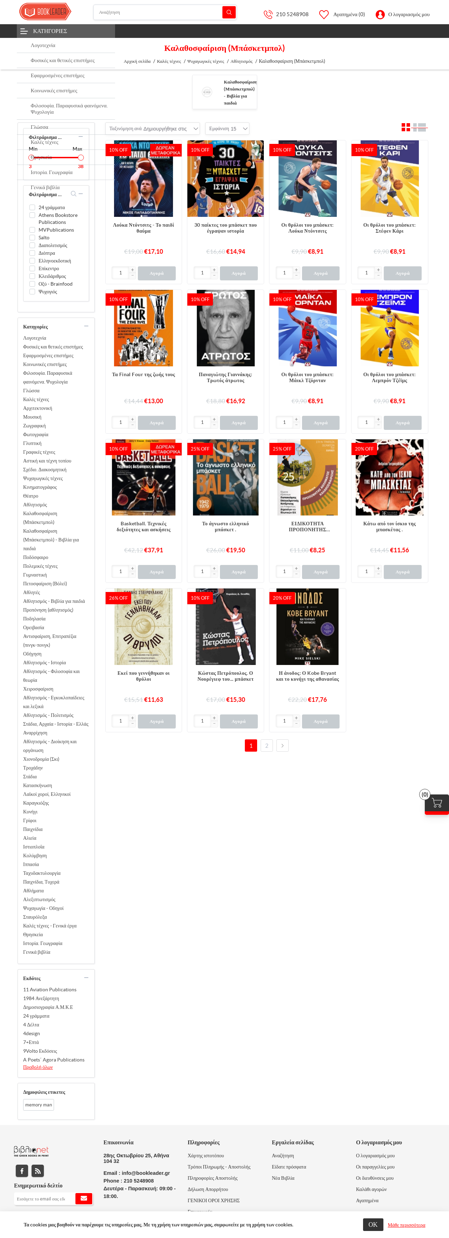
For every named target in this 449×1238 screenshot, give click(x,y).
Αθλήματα (33, 890)
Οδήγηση (32, 654)
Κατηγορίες (50, 31)
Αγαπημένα (367, 1200)
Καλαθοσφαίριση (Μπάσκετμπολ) (40, 518)
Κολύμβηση (35, 855)
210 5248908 (292, 14)
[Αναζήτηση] (165, 12)
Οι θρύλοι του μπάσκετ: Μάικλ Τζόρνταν (307, 377)
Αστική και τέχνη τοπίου (47, 461)
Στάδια (30, 776)
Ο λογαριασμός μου (409, 14)
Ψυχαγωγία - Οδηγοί (43, 908)
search (74, 194)
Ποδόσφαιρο (35, 557)
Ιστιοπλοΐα (34, 847)
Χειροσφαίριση (38, 689)
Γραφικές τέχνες (39, 452)
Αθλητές (31, 592)
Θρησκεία (33, 934)
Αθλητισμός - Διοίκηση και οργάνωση (50, 746)
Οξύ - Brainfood (56, 284)
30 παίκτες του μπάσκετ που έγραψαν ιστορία (225, 228)
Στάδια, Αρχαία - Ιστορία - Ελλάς (55, 724)
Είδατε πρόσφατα (289, 1167)
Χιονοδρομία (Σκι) (41, 759)
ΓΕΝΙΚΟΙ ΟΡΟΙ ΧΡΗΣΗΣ (214, 1200)
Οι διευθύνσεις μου (375, 1178)
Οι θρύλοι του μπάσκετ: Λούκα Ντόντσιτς (307, 228)
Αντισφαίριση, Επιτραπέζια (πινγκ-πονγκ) (49, 640)
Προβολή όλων (38, 1067)
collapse (80, 136)
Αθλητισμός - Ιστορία (44, 662)
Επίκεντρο (49, 268)
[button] (132, 270)
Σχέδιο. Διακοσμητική (45, 469)
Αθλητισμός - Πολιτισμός (48, 715)
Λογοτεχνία (34, 338)
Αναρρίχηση (35, 733)
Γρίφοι (29, 820)
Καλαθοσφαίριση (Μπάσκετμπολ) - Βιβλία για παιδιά (51, 539)
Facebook (22, 1171)
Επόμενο (282, 745)
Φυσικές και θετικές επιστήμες (53, 347)
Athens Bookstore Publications (58, 218)
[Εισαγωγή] (120, 273)
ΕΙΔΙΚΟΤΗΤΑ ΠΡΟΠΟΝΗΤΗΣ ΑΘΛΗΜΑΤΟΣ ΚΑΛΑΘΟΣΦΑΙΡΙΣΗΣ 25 (307, 527)
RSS (38, 1171)
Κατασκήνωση (37, 785)
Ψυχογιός (48, 291)
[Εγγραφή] (53, 1198)
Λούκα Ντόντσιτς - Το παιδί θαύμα (143, 228)
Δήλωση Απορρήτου (208, 1189)
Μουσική (32, 417)
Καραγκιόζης (36, 803)
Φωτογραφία (35, 434)
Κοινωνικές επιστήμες (45, 364)
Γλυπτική (32, 443)
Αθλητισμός (35, 504)
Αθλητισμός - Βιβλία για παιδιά (54, 601)
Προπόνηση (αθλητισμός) (48, 610)
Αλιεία (29, 838)
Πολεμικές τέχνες (40, 566)
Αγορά (156, 273)
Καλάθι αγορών (371, 1189)
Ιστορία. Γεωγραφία (42, 943)
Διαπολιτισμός (53, 245)
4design (31, 1033)
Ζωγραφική (34, 425)
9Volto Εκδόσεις (40, 1051)
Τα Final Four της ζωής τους (143, 374)
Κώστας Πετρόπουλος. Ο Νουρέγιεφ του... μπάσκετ (225, 676)
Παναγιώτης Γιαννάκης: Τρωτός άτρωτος (226, 377)
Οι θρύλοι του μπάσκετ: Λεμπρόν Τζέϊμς (389, 377)
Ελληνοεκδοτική (55, 261)
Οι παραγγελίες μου (375, 1167)
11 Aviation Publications (49, 989)
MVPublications (56, 230)
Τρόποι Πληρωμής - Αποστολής (219, 1167)
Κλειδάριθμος (52, 276)
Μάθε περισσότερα (406, 1225)
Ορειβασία (33, 627)
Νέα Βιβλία (283, 1178)
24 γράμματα (52, 207)
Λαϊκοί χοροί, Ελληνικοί (47, 794)
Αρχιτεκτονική (37, 408)
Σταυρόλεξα (35, 917)
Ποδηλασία (34, 618)
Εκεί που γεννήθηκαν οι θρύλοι (144, 676)
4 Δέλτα (31, 1024)
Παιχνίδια (32, 829)
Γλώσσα (31, 390)
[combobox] (165, 129)
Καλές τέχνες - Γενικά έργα (49, 925)
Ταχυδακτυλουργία (42, 873)
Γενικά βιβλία (36, 952)
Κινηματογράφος (40, 487)
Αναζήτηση (229, 12)
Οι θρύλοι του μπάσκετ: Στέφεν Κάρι (389, 228)
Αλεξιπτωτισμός (39, 899)
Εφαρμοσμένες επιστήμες (48, 355)
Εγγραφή (83, 1198)
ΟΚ (373, 1224)
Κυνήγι (30, 811)
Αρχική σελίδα (137, 61)
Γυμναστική (35, 575)
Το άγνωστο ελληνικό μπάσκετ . (225, 526)
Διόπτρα (47, 253)
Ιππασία (31, 864)
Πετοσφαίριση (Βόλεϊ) (45, 583)
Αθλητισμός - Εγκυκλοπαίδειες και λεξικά (53, 702)
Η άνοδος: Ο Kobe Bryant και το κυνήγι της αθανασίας (307, 676)
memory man (38, 1104)
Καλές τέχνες (36, 399)
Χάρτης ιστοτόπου (206, 1155)
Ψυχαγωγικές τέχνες (43, 478)
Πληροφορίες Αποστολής (212, 1178)
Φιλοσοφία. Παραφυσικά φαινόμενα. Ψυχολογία (47, 377)
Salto (44, 237)
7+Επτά (31, 1042)
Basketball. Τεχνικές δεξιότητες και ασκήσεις (143, 526)
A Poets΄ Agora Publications (54, 1060)
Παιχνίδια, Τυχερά (41, 882)
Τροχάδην (33, 768)
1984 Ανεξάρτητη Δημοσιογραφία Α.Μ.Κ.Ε (48, 1003)
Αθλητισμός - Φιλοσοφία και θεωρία (51, 675)
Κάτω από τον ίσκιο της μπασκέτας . (389, 526)
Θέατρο (30, 496)
